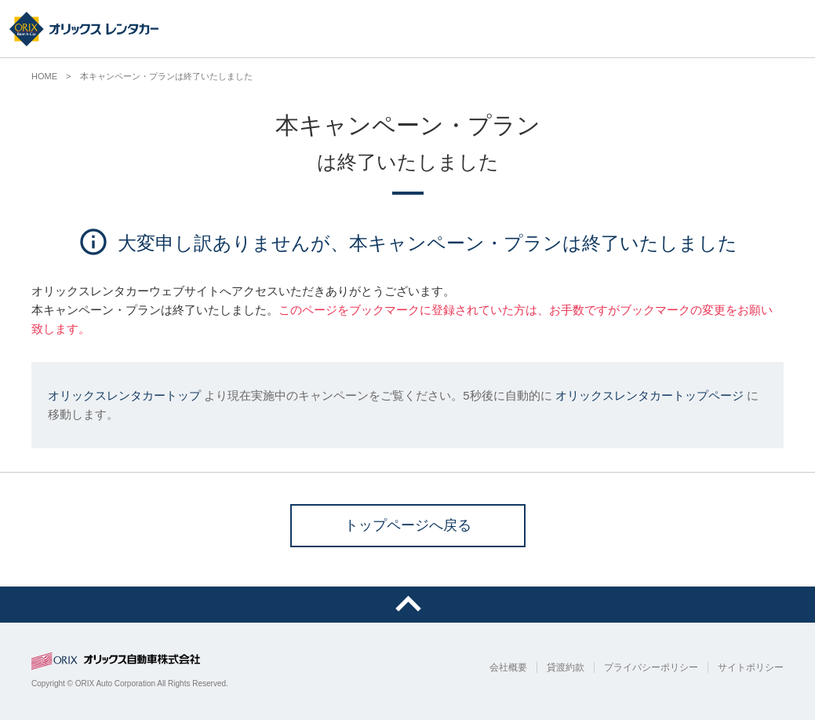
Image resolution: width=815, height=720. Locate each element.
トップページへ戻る (407, 525)
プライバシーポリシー (651, 667)
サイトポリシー (751, 667)
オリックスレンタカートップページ (649, 395)
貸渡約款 (565, 667)
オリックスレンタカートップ (124, 395)
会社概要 (508, 667)
